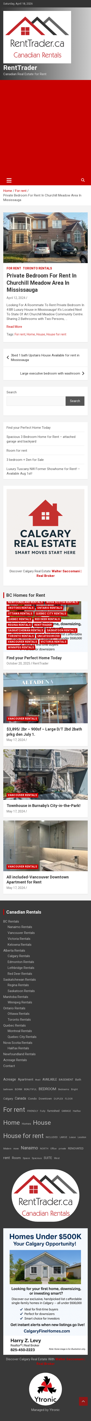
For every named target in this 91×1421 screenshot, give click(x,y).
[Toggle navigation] (9, 180)
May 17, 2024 (16, 740)
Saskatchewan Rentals (25, 630)
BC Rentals (11, 921)
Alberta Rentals (14, 951)
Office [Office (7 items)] (53, 1148)
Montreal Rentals (20, 1031)
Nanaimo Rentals (20, 927)
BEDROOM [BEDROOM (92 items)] (47, 1089)
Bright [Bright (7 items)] (74, 1089)
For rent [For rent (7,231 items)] (14, 1109)
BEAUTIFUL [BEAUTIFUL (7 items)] (30, 1089)
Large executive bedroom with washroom (50, 373)
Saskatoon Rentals (61, 630)
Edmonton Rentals (21, 962)
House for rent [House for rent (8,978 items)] (23, 1136)
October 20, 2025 (18, 663)
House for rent (56, 334)
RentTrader (20, 67)
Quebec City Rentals (51, 613)
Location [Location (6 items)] (82, 1137)
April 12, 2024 (16, 298)
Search (12, 392)
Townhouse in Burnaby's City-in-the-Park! (43, 805)
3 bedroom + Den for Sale (25, 460)
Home (31, 334)
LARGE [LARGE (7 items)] (63, 1137)
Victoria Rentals (53, 641)
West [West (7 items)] (57, 1158)
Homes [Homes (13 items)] (26, 1123)
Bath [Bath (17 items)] (78, 1079)
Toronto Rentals (37, 268)
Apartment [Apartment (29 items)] (25, 1079)
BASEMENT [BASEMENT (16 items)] (66, 1079)
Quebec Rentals (19, 619)
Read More (14, 327)
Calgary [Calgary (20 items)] (8, 1098)
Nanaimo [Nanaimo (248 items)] (29, 1147)
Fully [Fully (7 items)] (42, 1111)
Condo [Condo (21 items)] (32, 1098)
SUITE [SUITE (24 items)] (48, 1158)
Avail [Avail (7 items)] (37, 1079)
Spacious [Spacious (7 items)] (37, 1158)
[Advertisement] (45, 127)
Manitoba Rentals (15, 997)
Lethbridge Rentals (21, 968)
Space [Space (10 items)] (26, 1158)
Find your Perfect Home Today (29, 428)
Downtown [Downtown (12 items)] (45, 1098)
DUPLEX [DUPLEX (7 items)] (58, 1098)
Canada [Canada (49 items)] (20, 1098)
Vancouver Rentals (22, 641)
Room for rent (17, 451)
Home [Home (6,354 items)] (11, 1122)
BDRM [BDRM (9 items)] (18, 1089)
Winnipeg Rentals (21, 647)
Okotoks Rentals (20, 607)
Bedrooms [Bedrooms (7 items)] (63, 1089)
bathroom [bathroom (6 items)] (8, 1089)
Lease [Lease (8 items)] (72, 1137)
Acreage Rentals (15, 1060)
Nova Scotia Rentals (62, 602)
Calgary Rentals (19, 956)
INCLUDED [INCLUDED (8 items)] (52, 1137)
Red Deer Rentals (47, 619)
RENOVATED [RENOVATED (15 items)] (76, 1148)
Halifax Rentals (18, 1048)
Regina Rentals (19, 624)
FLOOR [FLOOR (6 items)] (69, 1098)
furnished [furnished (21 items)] (53, 1110)
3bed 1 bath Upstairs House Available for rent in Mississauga (45, 357)
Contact (9, 1066)
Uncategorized (48, 636)
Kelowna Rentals (20, 945)
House (40, 334)
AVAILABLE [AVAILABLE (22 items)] (49, 1079)
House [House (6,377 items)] (42, 1122)
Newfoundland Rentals (25, 602)
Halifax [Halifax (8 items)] (77, 1111)
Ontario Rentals (49, 607)
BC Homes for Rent (25, 595)
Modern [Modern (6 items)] (7, 1148)
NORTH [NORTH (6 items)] (44, 1148)
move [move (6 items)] (16, 1148)
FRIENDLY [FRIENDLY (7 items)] (32, 1111)
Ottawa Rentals (20, 613)
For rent (14, 268)
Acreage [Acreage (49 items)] (9, 1079)
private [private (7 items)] (62, 1148)
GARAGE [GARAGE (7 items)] (66, 1111)
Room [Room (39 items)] (16, 1158)
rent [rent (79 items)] (6, 1158)
